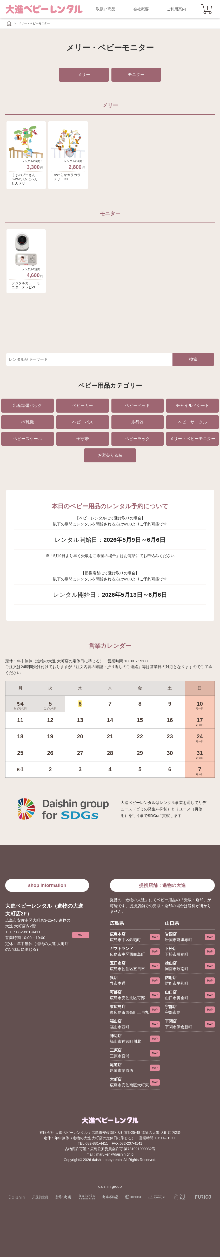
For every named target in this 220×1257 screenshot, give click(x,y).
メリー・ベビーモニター (34, 23)
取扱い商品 (105, 9)
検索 (193, 359)
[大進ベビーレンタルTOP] (8, 23)
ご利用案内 (176, 9)
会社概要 (141, 9)
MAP (81, 935)
